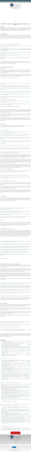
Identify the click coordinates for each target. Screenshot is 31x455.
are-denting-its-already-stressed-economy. (20, 322)
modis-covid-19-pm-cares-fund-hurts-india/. (9, 369)
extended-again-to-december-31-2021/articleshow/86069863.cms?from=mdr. (23, 399)
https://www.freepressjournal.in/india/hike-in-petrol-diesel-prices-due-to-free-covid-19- (8, 290)
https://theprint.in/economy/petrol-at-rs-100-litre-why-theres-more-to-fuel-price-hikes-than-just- (16, 287)
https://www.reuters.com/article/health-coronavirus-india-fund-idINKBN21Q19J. (8, 132)
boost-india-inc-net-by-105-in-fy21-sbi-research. (20, 330)
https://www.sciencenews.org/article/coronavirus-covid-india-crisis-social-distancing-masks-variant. (10, 327)
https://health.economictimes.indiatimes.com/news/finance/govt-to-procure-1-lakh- (11, 376)
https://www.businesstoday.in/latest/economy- (6, 379)
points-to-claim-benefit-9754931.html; (16, 212)
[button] (15, 21)
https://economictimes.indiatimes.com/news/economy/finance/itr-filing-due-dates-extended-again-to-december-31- (11, 244)
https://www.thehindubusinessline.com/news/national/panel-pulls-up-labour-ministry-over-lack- (9, 92)
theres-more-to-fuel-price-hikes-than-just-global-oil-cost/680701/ (18, 417)
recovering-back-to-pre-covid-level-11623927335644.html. (10, 388)
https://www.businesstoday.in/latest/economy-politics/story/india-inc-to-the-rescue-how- (8, 141)
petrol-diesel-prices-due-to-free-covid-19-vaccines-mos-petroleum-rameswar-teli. (17, 419)
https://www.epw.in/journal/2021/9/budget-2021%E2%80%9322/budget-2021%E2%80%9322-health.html (10, 49)
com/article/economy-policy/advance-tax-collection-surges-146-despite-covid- (9, 410)
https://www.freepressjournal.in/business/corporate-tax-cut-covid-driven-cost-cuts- (7, 330)
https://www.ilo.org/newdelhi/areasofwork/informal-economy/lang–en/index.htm (22, 346)
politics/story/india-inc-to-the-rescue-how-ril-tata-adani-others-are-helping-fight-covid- (8, 382)
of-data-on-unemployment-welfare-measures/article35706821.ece (24, 92)
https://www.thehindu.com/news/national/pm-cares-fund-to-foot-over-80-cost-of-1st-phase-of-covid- (9, 135)
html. (26, 391)
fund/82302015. (6, 377)
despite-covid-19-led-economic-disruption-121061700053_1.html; (20, 252)
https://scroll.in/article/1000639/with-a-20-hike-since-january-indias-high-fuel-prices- (8, 322)
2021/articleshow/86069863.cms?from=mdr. (26, 244)
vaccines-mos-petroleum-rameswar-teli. (20, 290)
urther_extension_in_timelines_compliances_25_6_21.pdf (5, 209)
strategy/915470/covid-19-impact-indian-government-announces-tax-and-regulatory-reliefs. (20, 247)
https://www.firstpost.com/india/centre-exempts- (6, 391)
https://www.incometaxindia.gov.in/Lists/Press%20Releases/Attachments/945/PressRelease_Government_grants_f (11, 208)
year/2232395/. (7, 412)
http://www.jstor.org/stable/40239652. (23, 175)
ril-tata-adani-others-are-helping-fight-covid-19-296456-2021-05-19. (23, 141)
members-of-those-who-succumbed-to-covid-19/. (11, 393)
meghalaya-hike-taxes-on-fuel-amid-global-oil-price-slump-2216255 (16, 421)
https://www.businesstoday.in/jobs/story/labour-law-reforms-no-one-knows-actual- (14, 88)
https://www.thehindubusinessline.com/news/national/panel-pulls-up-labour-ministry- (10, 361)
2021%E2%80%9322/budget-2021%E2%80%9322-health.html (16, 343)
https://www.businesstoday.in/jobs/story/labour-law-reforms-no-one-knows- (10, 355)
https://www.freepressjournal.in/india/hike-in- (6, 419)
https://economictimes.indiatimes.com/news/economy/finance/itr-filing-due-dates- (8, 399)
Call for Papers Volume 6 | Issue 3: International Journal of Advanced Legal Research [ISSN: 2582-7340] (14, 1)
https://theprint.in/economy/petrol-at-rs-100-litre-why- (7, 417)
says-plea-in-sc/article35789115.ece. (10, 367)
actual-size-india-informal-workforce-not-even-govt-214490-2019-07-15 (7, 358)
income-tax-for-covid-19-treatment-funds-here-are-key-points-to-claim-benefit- (18, 391)
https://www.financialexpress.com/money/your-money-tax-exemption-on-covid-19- (8, 217)
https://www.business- (4, 407)
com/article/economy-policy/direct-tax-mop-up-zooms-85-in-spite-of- (14, 407)
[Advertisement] (15, 15)
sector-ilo (7, 348)
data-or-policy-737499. (8, 365)
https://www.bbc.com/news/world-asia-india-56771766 (25, 324)
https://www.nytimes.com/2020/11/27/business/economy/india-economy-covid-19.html (11, 52)
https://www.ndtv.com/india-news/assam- (6, 421)
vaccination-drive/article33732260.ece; (23, 135)
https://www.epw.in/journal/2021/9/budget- (6, 343)
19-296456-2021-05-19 (19, 382)
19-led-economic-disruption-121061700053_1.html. (21, 410)
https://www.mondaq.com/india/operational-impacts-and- (5, 247)
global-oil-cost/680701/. (27, 287)
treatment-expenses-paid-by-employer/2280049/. (20, 217)
